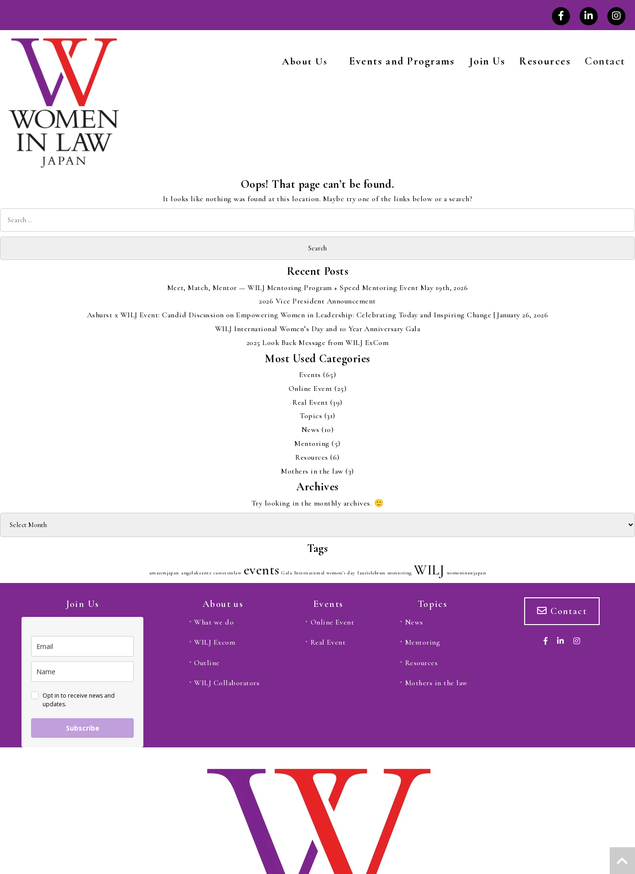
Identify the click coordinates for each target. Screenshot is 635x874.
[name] (82, 671)
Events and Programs (401, 61)
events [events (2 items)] (262, 569)
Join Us (487, 61)
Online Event (311, 388)
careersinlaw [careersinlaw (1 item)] (228, 573)
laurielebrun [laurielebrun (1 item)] (371, 573)
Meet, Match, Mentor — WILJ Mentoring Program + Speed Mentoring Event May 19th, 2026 (317, 287)
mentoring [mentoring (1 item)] (399, 573)
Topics (311, 416)
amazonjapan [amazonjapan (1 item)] (164, 573)
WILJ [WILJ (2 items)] (429, 569)
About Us (304, 61)
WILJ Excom (214, 642)
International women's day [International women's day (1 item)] (324, 573)
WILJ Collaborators (226, 683)
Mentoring (311, 443)
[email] (82, 646)
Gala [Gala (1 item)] (286, 573)
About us (223, 604)
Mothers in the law (312, 471)
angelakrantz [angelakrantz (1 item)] (196, 573)
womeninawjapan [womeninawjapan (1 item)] (466, 573)
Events (310, 374)
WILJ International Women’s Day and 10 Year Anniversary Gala (317, 329)
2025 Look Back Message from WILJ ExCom (317, 342)
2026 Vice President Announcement (317, 301)
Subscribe (82, 728)
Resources (544, 61)
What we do (214, 622)
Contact (605, 61)
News (310, 429)
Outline (206, 663)
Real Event (310, 402)
